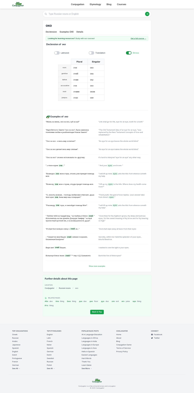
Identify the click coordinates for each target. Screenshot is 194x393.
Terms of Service (123, 348)
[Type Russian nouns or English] (97, 14)
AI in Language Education (92, 334)
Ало (60, 301)
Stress (136, 53)
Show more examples (97, 266)
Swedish (50, 358)
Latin (49, 338)
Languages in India (89, 341)
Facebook (156, 334)
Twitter (155, 338)
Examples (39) (67, 32)
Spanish (15, 348)
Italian (49, 345)
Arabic (15, 341)
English (15, 352)
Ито (49, 305)
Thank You (86, 362)
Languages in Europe (90, 345)
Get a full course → (138, 38)
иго (126, 301)
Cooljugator (49, 288)
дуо (105, 301)
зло (115, 301)
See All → (16, 368)
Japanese (16, 345)
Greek (14, 334)
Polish (49, 365)
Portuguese (17, 358)
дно (94, 301)
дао (83, 301)
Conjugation (77, 4)
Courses (121, 4)
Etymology (95, 4)
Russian (15, 338)
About (118, 338)
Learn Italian (86, 365)
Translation (100, 53)
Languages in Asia (89, 348)
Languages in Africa (90, 338)
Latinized (65, 53)
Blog (109, 4)
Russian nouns (65, 288)
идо (137, 301)
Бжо (71, 301)
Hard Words (86, 358)
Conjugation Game (124, 345)
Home (118, 334)
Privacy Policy (122, 352)
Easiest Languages (89, 355)
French (15, 362)
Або (49, 301)
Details (79, 32)
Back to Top (97, 312)
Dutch (14, 355)
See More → (87, 368)
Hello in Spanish (88, 352)
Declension (51, 32)
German (15, 365)
